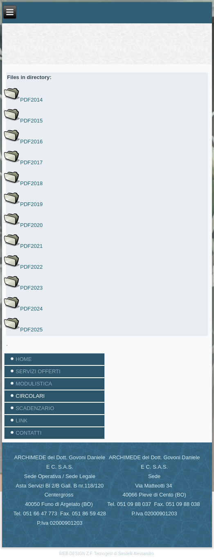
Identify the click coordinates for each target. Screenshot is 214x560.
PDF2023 (31, 288)
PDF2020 (31, 225)
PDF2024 (31, 309)
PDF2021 (31, 246)
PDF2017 (31, 162)
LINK (21, 420)
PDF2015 (31, 121)
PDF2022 (31, 267)
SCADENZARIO (35, 408)
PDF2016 (31, 141)
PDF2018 (31, 183)
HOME (24, 359)
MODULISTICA (34, 384)
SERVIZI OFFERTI (38, 371)
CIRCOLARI (30, 396)
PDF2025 (31, 329)
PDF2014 (31, 100)
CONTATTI (28, 433)
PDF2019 (31, 204)
